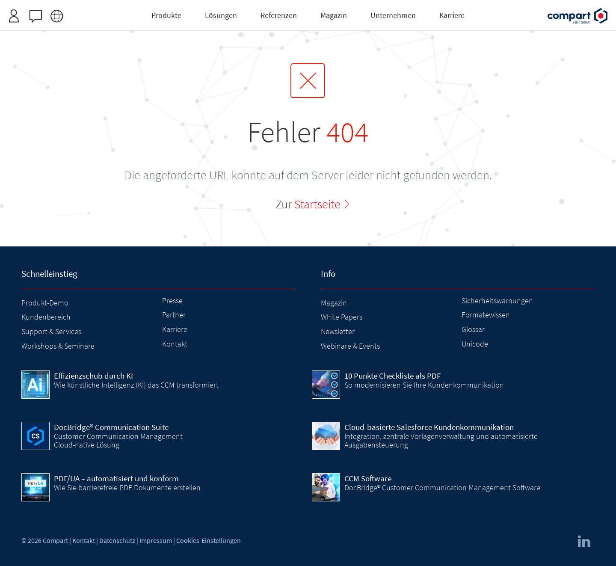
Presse (172, 300)
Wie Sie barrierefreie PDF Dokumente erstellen (127, 487)
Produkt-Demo (44, 303)
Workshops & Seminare (58, 346)
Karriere (174, 329)
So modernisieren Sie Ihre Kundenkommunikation (424, 385)
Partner (174, 315)
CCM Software (367, 478)
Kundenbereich (46, 317)
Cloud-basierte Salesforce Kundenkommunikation (429, 427)
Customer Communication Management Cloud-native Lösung (118, 440)
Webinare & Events (350, 346)
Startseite (317, 204)
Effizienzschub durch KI (93, 375)
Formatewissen (486, 315)
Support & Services (51, 331)
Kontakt (174, 344)
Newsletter (338, 331)
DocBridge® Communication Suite (111, 427)
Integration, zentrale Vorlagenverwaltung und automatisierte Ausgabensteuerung (441, 440)
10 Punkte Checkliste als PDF (392, 375)
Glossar (473, 329)
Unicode (475, 344)
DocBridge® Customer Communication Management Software (442, 487)
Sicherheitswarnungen (497, 300)
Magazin (334, 303)
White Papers (341, 317)
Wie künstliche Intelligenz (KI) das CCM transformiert (136, 385)
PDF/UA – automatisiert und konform (116, 478)
